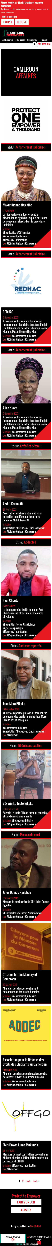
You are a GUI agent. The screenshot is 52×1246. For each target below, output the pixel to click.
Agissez (26, 1210)
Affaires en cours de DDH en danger (38, 1238)
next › (28, 1181)
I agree (7, 22)
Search (44, 39)
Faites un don (20, 39)
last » (36, 1181)
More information (9, 16)
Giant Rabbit (35, 1226)
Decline (21, 22)
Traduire (46, 44)
